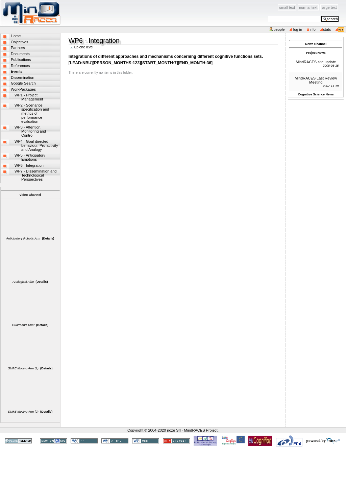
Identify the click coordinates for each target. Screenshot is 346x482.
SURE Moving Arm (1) (23, 368)
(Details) (48, 238)
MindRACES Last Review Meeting (316, 80)
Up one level (83, 47)
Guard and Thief (23, 325)
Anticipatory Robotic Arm (23, 238)
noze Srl (173, 430)
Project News (316, 52)
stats (327, 29)
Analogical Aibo (23, 281)
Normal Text (308, 7)
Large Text (329, 7)
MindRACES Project (201, 430)
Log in (297, 29)
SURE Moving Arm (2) (23, 411)
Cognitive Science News (316, 94)
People (279, 29)
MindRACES (30, 13)
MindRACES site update (316, 62)
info (313, 29)
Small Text (287, 7)
